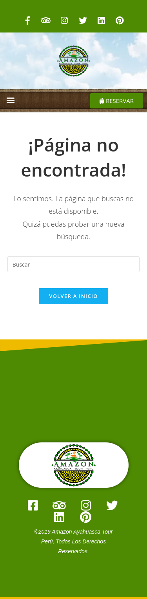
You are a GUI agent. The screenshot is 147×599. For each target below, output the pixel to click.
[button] (10, 99)
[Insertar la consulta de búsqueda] (73, 264)
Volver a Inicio (73, 296)
